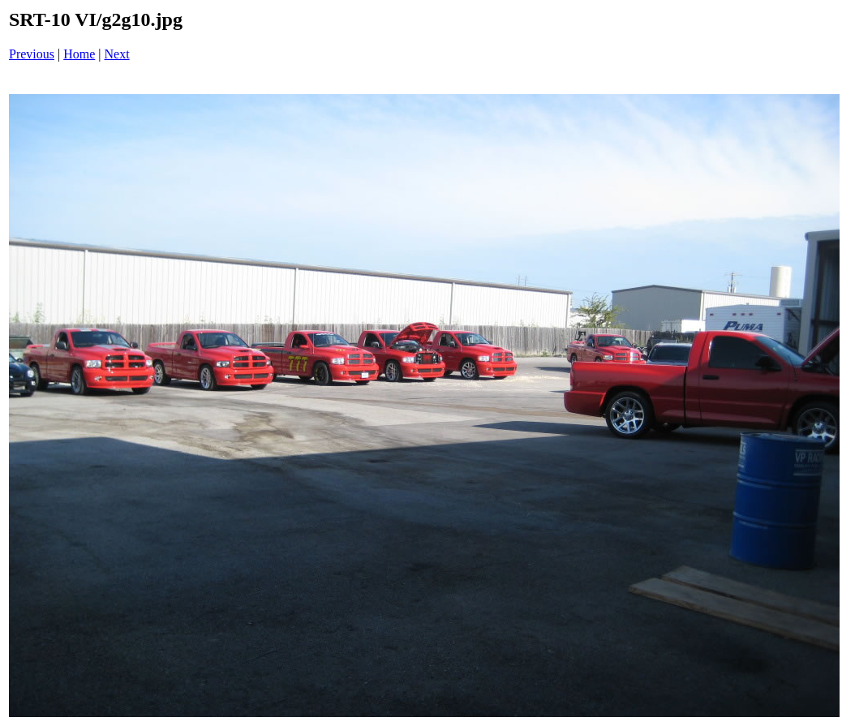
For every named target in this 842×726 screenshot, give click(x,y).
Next (117, 54)
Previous (31, 54)
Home (79, 54)
